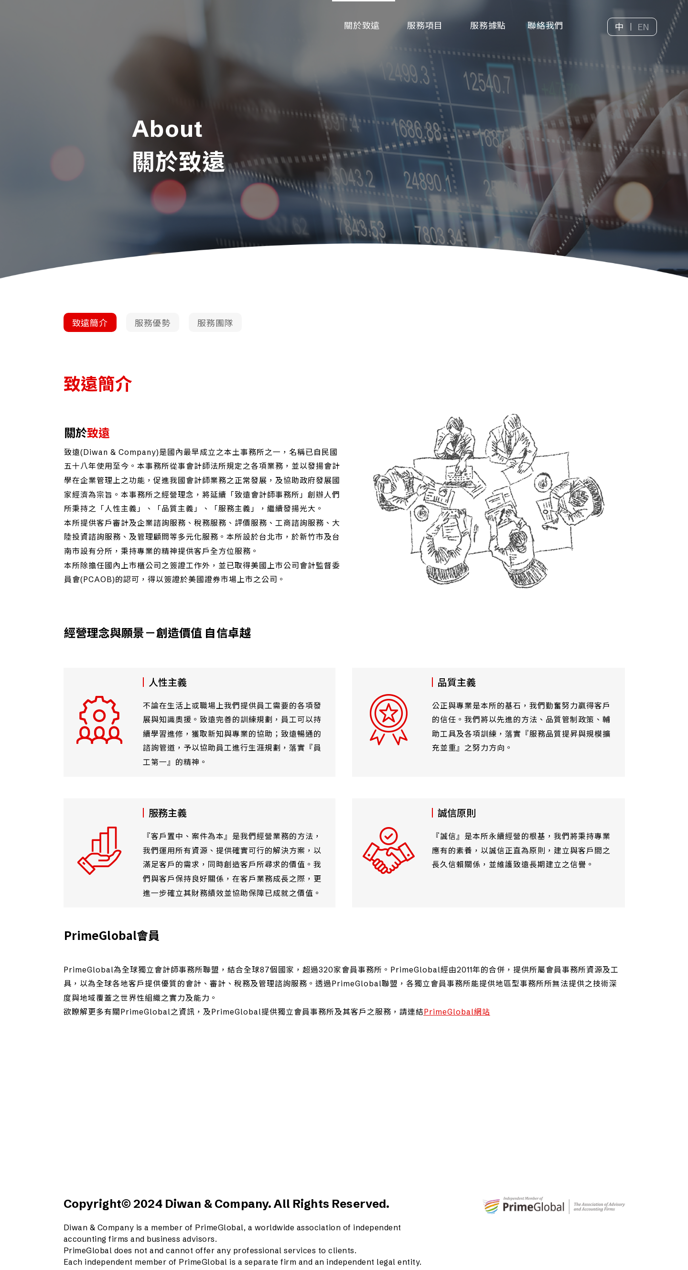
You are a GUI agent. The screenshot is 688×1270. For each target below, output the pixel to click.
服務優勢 (153, 323)
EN (643, 27)
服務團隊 (215, 323)
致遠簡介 (90, 323)
